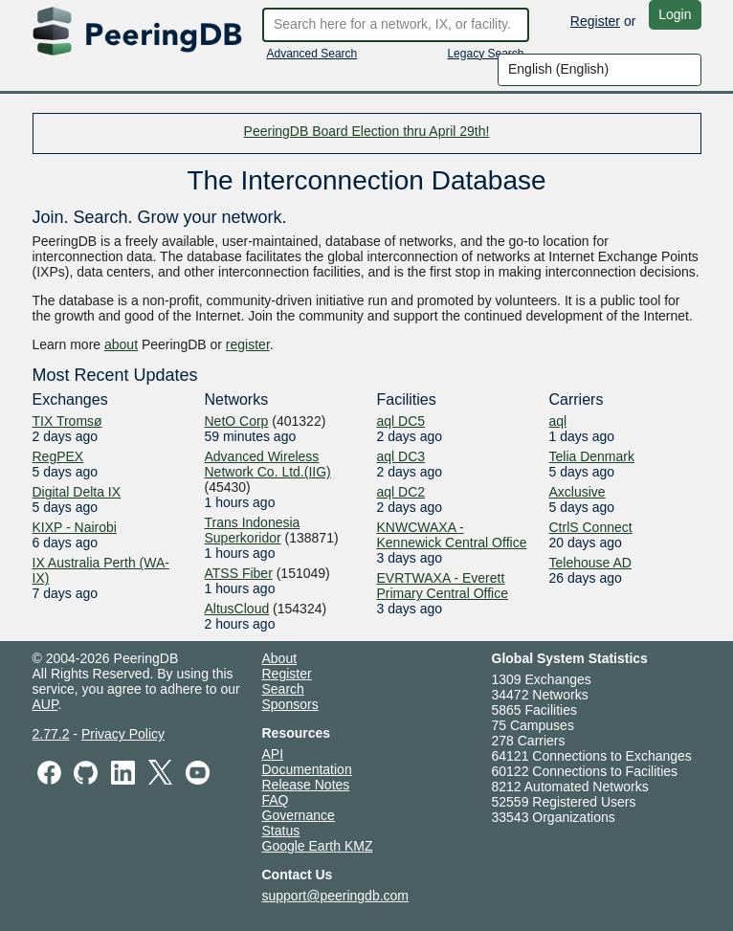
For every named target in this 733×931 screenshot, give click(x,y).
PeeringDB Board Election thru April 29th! (367, 131)
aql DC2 (401, 491)
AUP (45, 704)
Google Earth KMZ (317, 845)
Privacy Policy (123, 734)
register (248, 344)
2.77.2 (51, 734)
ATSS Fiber (239, 573)
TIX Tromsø (67, 421)
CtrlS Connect (591, 527)
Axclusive (577, 491)
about (121, 344)
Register (595, 21)
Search (283, 689)
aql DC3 (401, 456)
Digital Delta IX (77, 491)
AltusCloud (237, 608)
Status (281, 830)
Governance (298, 815)
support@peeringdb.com (336, 895)
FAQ (275, 800)
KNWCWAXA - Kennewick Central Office (452, 535)
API (273, 754)
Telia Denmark (591, 456)
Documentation (307, 769)
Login (674, 14)
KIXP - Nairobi (75, 527)
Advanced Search (312, 53)
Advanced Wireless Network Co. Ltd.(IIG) (268, 464)
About (280, 658)
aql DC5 (401, 421)
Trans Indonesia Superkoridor (252, 530)
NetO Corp (237, 421)
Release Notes (306, 784)
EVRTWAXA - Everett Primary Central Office (442, 585)
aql (558, 421)
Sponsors (290, 704)
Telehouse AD (590, 562)
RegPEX (58, 456)
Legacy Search (485, 53)
